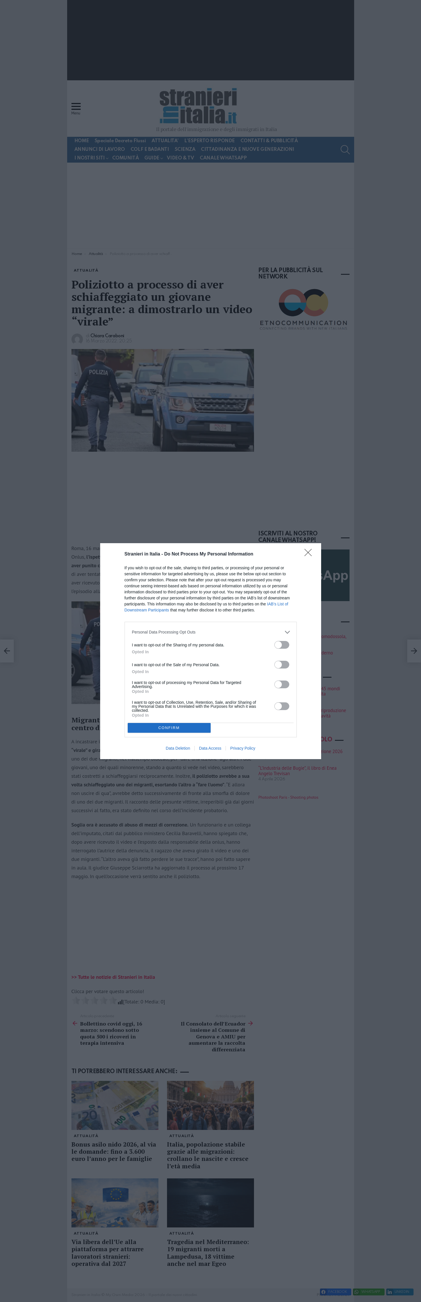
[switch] (281, 645)
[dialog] (210, 651)
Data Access (210, 748)
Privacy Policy (242, 748)
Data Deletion (178, 748)
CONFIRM (169, 728)
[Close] (309, 554)
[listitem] (210, 632)
